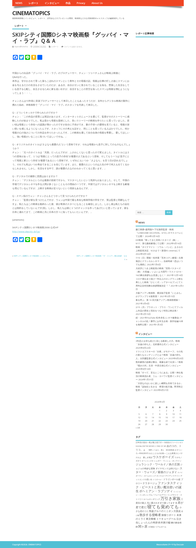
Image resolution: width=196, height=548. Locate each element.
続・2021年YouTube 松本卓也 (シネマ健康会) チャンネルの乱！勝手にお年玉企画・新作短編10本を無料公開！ (159, 321)
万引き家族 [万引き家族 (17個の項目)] (170, 498)
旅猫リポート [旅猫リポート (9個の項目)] (168, 515)
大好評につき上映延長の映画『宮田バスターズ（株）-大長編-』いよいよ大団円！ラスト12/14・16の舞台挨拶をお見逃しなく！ (159, 272)
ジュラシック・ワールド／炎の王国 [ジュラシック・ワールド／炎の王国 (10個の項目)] (158, 464)
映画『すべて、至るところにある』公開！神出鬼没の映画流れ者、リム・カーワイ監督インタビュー (159, 376)
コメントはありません (73, 46)
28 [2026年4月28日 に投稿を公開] (153, 424)
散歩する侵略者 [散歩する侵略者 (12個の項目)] (150, 515)
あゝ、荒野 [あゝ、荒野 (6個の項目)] (147, 450)
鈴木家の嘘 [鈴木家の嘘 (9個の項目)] (164, 522)
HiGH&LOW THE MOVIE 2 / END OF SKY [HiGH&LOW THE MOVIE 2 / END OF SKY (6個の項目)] (151, 446)
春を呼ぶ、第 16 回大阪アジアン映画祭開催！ (158, 300)
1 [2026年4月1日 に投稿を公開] (159, 410)
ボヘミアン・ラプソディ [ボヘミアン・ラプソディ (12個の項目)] (156, 491)
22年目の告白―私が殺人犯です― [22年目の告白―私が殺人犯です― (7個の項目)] (150, 442)
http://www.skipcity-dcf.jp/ (26, 231)
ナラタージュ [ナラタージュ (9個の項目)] (150, 483)
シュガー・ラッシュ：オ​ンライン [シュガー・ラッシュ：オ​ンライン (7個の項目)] (167, 460)
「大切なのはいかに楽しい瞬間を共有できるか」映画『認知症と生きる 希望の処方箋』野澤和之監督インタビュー (159, 387)
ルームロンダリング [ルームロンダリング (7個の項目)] (151, 499)
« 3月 (138, 427)
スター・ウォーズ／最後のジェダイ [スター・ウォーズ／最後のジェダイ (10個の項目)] (159, 470)
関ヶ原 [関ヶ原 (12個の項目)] (142, 526)
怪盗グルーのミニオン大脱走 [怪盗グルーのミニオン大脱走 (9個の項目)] (165, 511)
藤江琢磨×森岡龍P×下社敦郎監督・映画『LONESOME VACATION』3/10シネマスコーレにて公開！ (159, 233)
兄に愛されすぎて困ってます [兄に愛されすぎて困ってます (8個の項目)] (161, 502)
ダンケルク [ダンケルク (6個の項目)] (160, 476)
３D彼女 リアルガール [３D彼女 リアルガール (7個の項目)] (157, 527)
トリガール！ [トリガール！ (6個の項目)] (158, 479)
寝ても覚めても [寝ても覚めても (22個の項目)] (163, 507)
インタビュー (52, 3)
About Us (97, 3)
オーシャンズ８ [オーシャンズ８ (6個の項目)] (147, 461)
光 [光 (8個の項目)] (176, 502)
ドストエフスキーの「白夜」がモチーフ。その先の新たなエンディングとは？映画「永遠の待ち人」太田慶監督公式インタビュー (159, 355)
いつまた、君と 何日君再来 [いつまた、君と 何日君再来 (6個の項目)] (163, 450)
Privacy (81, 3)
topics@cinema (21, 46)
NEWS (18, 3)
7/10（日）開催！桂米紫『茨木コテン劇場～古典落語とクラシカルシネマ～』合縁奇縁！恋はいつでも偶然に (159, 261)
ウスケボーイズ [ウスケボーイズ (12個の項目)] (163, 457)
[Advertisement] (160, 121)
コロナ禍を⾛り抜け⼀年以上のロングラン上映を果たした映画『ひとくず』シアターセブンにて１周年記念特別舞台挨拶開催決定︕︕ (159, 282)
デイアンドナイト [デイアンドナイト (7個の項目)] (172, 475)
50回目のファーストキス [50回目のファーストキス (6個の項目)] (173, 442)
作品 (68, 3)
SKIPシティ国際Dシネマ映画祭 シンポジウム (32, 256)
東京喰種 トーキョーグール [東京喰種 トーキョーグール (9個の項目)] (161, 518)
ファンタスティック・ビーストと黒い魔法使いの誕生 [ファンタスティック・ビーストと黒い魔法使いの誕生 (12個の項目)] (159, 487)
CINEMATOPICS (31, 13)
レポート (33, 3)
